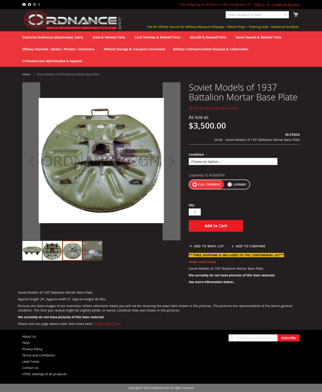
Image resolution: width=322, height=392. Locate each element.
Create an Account (286, 4)
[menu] (161, 49)
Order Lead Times (107, 324)
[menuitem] (54, 37)
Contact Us (30, 368)
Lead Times (30, 361)
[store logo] (72, 20)
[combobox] (257, 14)
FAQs (26, 343)
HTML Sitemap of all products (44, 374)
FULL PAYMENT (209, 184)
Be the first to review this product (214, 108)
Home (26, 74)
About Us (29, 336)
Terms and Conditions (38, 355)
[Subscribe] (289, 337)
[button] (32, 250)
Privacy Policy (32, 349)
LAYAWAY (239, 184)
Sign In (259, 4)
